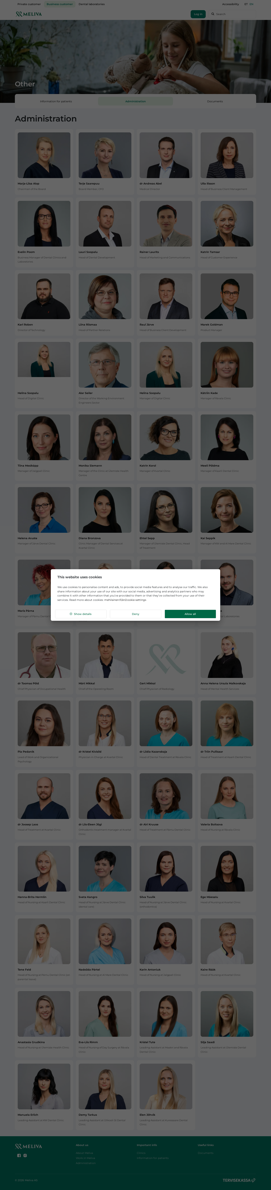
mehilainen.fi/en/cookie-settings (125, 600)
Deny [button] (135, 614)
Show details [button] (80, 614)
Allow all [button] (190, 614)
